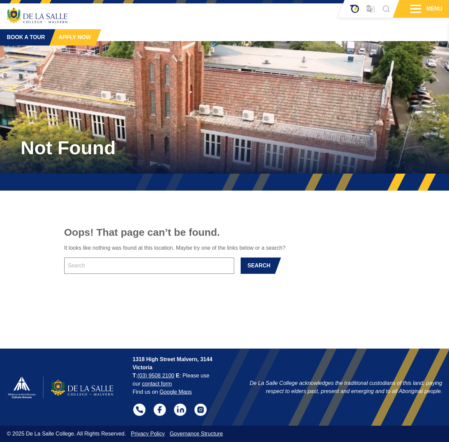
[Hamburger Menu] (414, 9)
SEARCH (259, 265)
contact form (157, 384)
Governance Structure (196, 434)
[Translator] (371, 9)
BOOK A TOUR (26, 37)
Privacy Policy (148, 434)
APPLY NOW (74, 37)
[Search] (386, 9)
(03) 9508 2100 (155, 375)
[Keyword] (149, 266)
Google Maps (175, 392)
